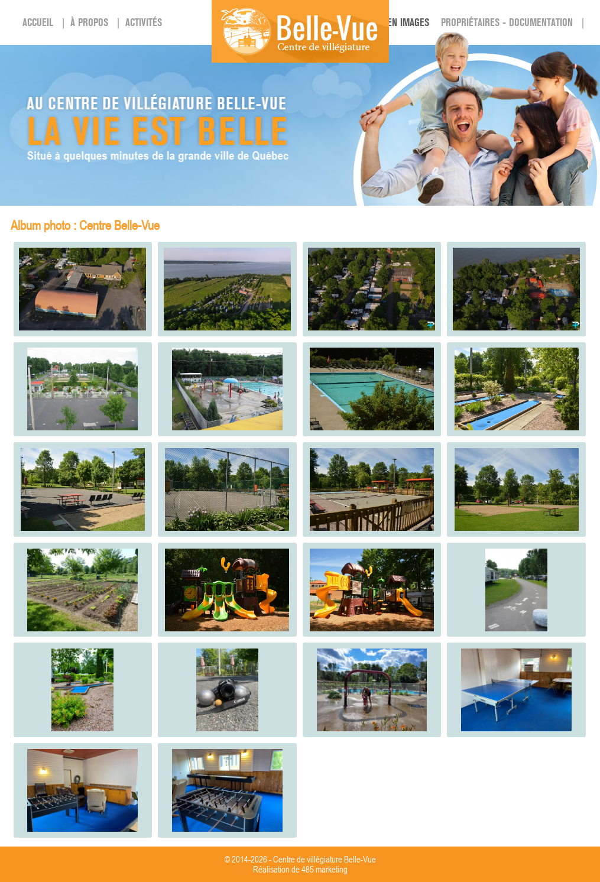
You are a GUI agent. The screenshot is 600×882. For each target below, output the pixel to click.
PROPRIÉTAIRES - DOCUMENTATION (507, 22)
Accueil (37, 22)
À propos (89, 22)
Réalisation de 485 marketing (300, 869)
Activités (143, 22)
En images (408, 22)
